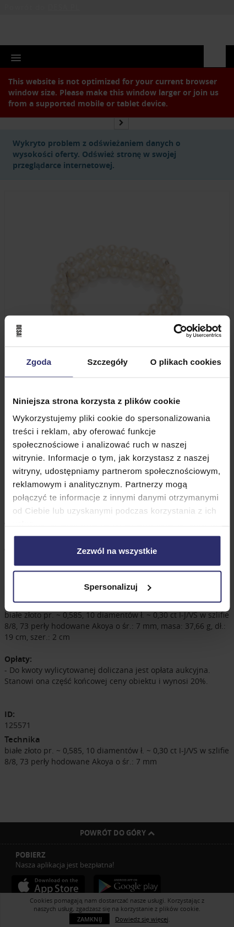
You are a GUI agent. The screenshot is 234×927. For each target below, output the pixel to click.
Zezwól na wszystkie (117, 550)
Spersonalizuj (117, 586)
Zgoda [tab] (39, 361)
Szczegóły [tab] (108, 361)
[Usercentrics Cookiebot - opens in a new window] (173, 331)
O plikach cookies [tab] (185, 361)
